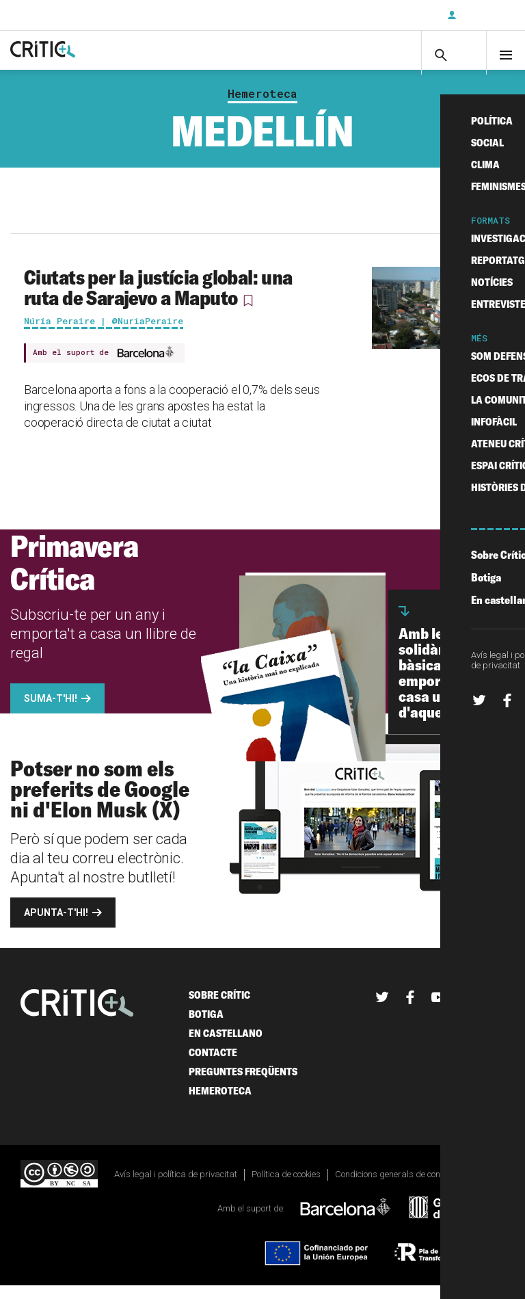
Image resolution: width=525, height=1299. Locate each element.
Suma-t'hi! (50, 711)
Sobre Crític (219, 1007)
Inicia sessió (484, 15)
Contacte (213, 1065)
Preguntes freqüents (243, 1084)
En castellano (225, 1046)
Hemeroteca (262, 106)
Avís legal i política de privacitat (175, 1187)
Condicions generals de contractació (404, 1187)
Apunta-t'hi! (56, 925)
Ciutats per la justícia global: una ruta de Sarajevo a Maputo (158, 300)
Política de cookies (286, 1187)
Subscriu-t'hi (391, 15)
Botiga (206, 1027)
